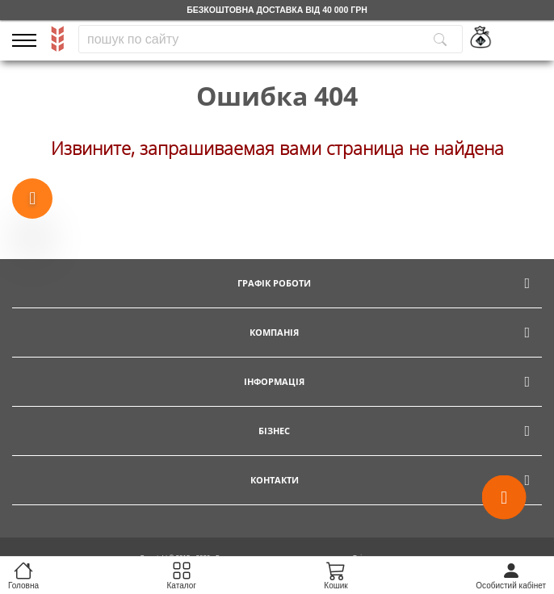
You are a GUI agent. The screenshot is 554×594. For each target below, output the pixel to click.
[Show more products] (32, 199)
